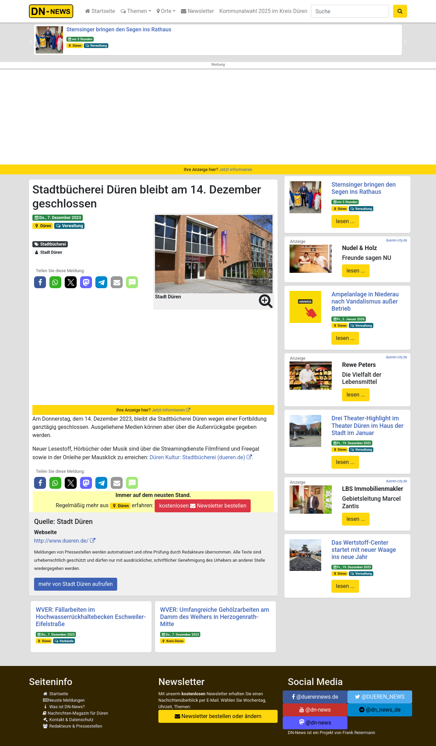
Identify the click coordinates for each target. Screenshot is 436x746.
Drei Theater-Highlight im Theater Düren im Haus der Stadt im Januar (367, 425)
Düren (74, 45)
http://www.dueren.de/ (61, 541)
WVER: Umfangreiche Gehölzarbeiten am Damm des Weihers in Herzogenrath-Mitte (214, 616)
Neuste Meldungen (64, 700)
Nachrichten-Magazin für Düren (75, 713)
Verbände (64, 641)
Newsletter (197, 11)
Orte (164, 11)
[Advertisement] (218, 117)
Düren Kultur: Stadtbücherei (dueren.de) (197, 457)
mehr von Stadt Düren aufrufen (75, 584)
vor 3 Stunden (80, 39)
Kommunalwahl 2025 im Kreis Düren (263, 11)
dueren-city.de (396, 240)
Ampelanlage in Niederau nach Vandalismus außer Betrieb (365, 301)
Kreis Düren (172, 641)
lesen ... (345, 221)
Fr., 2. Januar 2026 (348, 319)
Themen (134, 11)
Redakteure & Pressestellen (72, 726)
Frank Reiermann (359, 732)
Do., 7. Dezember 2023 (57, 217)
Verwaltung (96, 45)
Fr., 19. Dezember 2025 (352, 443)
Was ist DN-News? (64, 706)
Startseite (100, 11)
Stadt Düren (48, 252)
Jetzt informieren (235, 169)
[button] (30, 42)
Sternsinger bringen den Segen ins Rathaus (118, 29)
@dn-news (315, 709)
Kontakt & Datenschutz (68, 719)
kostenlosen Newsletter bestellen (202, 505)
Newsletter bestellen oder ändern (218, 716)
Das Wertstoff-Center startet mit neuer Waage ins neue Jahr (363, 549)
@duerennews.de (315, 697)
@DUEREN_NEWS (379, 697)
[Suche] (350, 11)
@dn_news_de (380, 709)
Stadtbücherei (50, 244)
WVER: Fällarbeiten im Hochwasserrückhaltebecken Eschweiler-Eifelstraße (91, 616)
